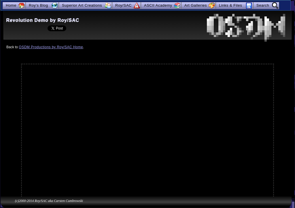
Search (262, 5)
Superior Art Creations (82, 5)
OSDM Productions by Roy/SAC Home (51, 47)
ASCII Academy (158, 5)
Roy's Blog (38, 5)
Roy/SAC (123, 5)
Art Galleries (195, 5)
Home (11, 5)
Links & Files (230, 5)
